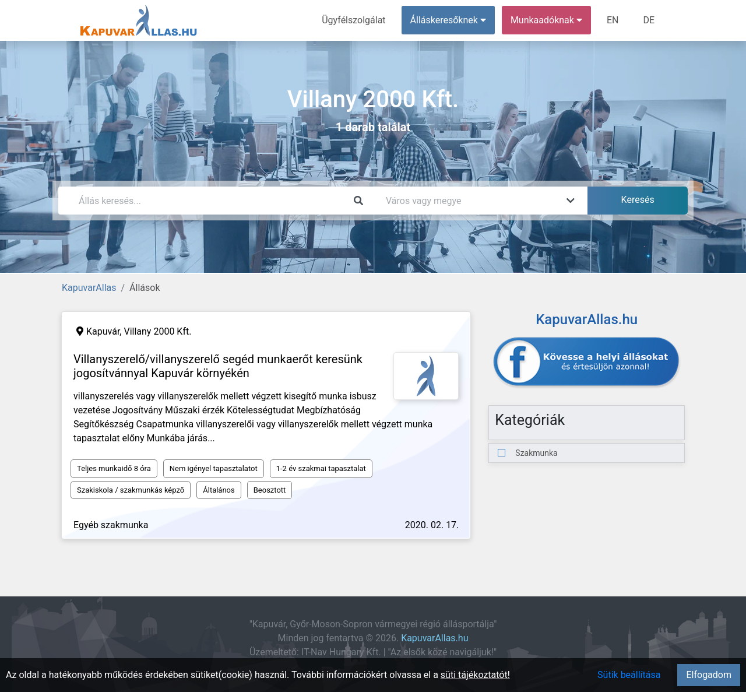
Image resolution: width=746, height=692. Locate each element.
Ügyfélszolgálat (353, 20)
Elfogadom (708, 674)
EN (613, 20)
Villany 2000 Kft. (157, 331)
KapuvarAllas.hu (434, 638)
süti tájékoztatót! (475, 674)
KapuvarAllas (89, 287)
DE (648, 20)
